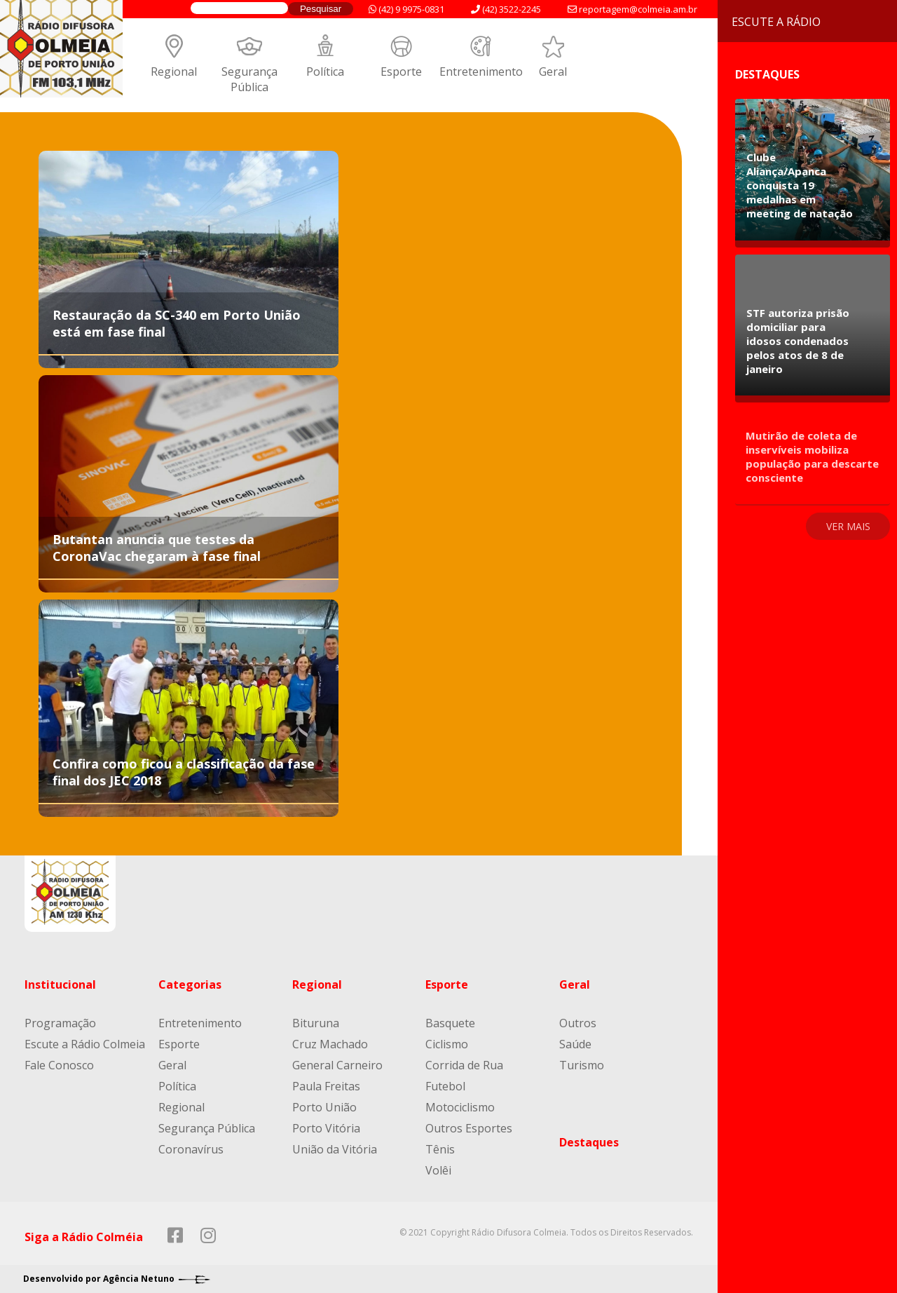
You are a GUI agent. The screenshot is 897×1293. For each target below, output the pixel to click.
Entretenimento (481, 71)
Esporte (401, 71)
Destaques (589, 1142)
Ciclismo (446, 1044)
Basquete (450, 1023)
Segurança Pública (249, 79)
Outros (577, 1023)
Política (325, 71)
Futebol (445, 1086)
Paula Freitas (326, 1086)
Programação (60, 1023)
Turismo (581, 1065)
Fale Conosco (59, 1065)
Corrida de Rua (464, 1065)
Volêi (438, 1170)
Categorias (189, 984)
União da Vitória (334, 1149)
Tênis (440, 1149)
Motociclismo (460, 1107)
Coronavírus (191, 1149)
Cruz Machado (330, 1044)
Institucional (60, 984)
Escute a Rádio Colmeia (85, 1044)
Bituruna (315, 1023)
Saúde (575, 1044)
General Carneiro (337, 1065)
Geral (553, 71)
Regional (174, 71)
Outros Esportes (468, 1128)
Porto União (324, 1107)
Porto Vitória (326, 1128)
